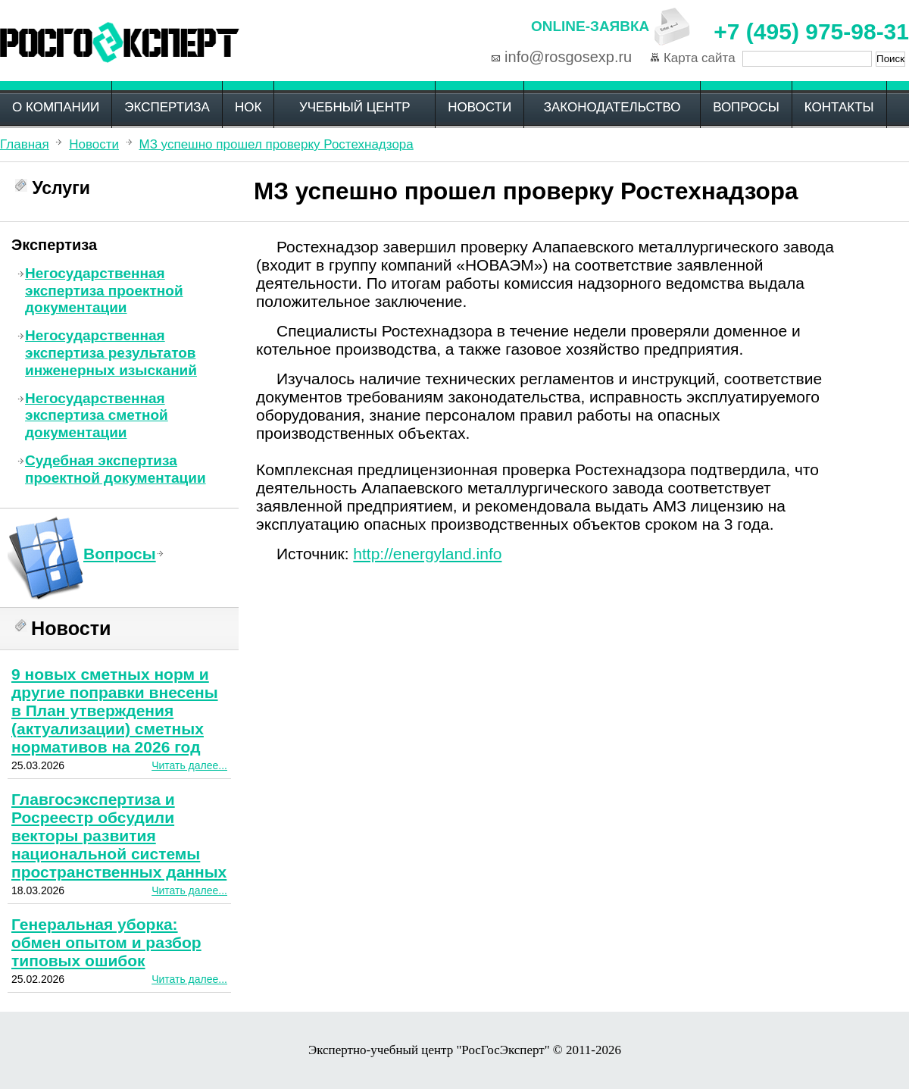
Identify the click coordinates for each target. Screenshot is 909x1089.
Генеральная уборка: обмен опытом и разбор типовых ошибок (106, 942)
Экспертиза (167, 107)
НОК (248, 107)
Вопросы (746, 107)
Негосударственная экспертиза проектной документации (104, 290)
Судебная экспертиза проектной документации (115, 469)
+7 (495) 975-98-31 (811, 31)
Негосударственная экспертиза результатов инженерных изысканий (111, 352)
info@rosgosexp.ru (568, 57)
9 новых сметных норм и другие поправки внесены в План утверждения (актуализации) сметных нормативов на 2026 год (114, 710)
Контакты (839, 107)
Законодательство (612, 107)
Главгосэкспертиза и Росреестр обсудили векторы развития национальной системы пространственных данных (118, 835)
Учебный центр (355, 107)
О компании (55, 107)
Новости (479, 107)
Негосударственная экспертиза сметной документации (96, 415)
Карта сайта (700, 58)
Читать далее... (189, 765)
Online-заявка (590, 26)
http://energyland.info (427, 553)
